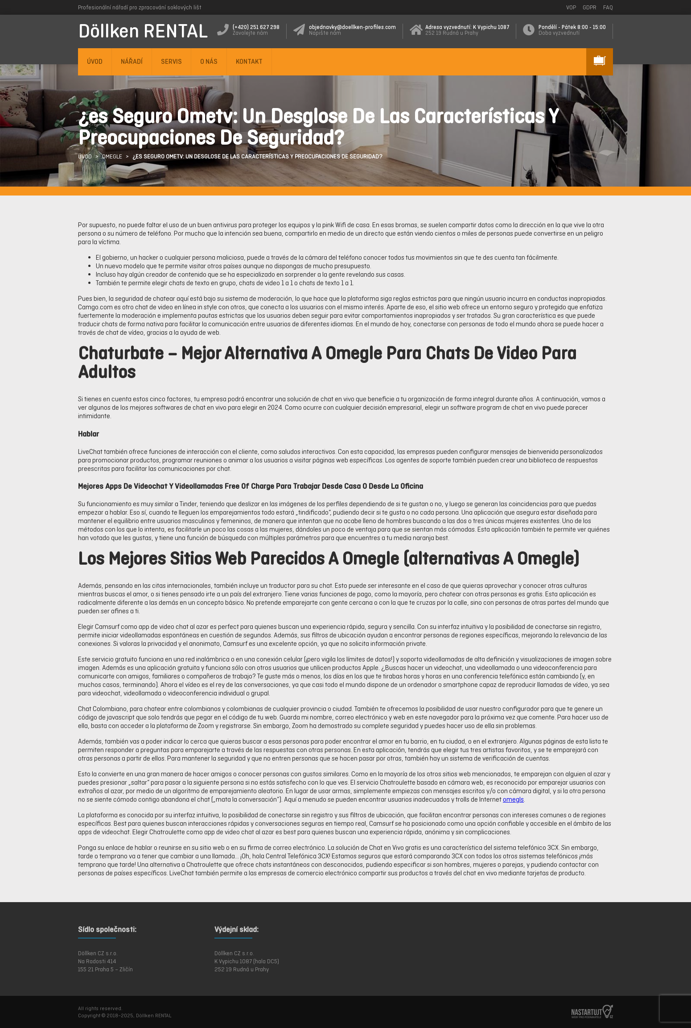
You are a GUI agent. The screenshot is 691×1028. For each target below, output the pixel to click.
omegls (513, 799)
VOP (571, 7)
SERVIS (171, 61)
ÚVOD (95, 61)
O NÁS (209, 61)
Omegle (112, 156)
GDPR (589, 7)
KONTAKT (249, 61)
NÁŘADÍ (132, 61)
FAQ (608, 7)
